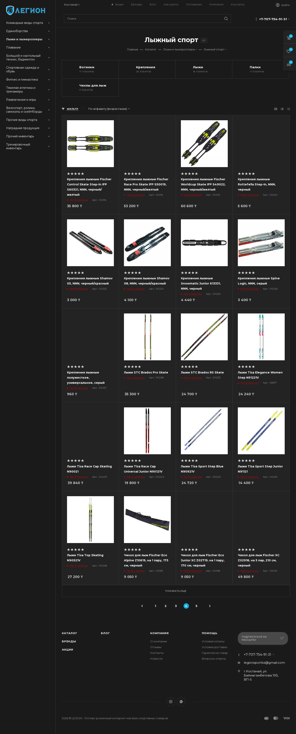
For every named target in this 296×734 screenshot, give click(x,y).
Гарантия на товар (215, 652)
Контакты (157, 652)
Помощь (209, 633)
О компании (158, 641)
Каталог (69, 633)
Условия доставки (214, 647)
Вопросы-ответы (214, 658)
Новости (156, 658)
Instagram (170, 701)
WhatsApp (181, 701)
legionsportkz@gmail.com (264, 663)
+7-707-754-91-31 (273, 19)
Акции (67, 649)
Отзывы (155, 647)
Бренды (69, 641)
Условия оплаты (213, 641)
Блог (105, 633)
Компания (159, 633)
